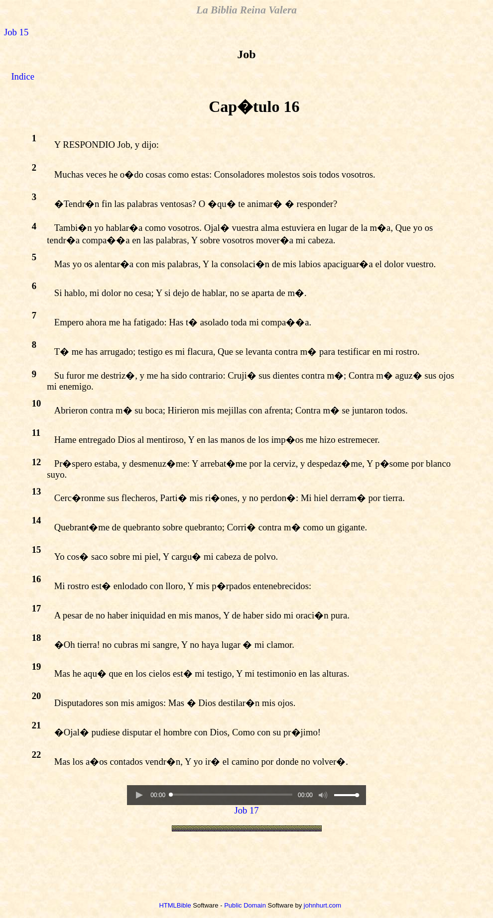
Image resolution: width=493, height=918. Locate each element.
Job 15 (16, 32)
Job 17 (246, 810)
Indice (22, 76)
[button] (139, 795)
